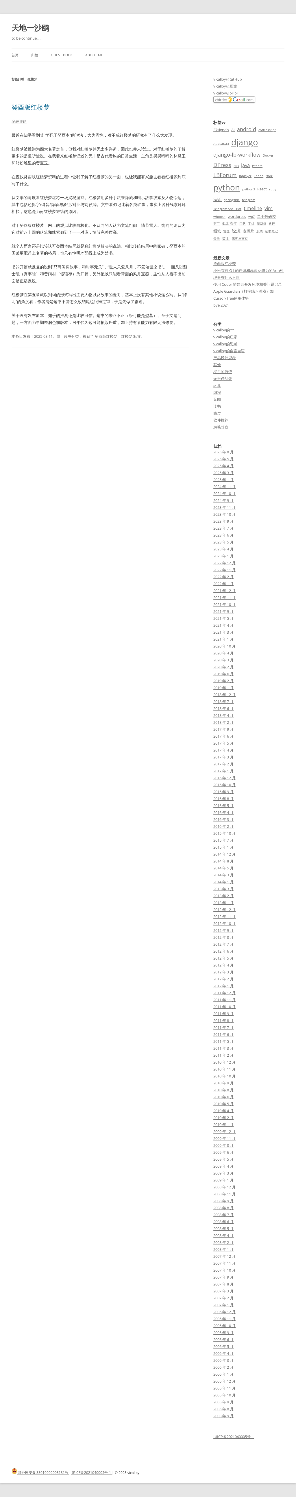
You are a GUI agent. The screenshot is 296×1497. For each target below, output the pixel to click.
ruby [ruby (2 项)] (272, 189)
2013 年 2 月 (223, 895)
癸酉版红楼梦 (31, 107)
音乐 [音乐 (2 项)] (216, 239)
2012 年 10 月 (224, 923)
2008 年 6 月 (223, 1221)
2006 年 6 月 (223, 1339)
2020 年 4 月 (223, 653)
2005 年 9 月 (223, 1402)
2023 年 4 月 (223, 549)
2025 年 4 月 (223, 465)
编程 (217, 392)
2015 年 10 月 (224, 833)
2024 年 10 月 (224, 493)
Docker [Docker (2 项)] (268, 155)
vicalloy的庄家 (225, 337)
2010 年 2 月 (223, 1117)
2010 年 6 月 (223, 1096)
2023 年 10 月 (224, 514)
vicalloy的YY (223, 330)
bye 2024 (221, 305)
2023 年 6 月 (223, 535)
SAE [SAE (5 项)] (217, 199)
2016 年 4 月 (223, 812)
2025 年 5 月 (223, 458)
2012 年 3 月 (223, 972)
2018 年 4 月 (223, 715)
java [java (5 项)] (245, 165)
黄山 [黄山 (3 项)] (226, 238)
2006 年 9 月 (223, 1332)
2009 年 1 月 (223, 1180)
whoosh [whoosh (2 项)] (219, 217)
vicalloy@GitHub (227, 79)
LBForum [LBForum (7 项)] (225, 175)
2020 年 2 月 (223, 666)
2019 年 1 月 (223, 687)
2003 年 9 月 (223, 1415)
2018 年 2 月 (223, 722)
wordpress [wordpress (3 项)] (237, 216)
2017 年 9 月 (223, 729)
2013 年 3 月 (223, 888)
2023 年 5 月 (223, 542)
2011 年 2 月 (223, 1055)
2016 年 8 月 (223, 798)
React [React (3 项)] (262, 189)
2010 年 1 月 (223, 1124)
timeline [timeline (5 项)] (253, 208)
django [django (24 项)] (244, 142)
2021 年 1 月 (223, 639)
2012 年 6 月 (223, 951)
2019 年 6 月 (223, 673)
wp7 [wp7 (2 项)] (251, 217)
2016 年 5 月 (223, 805)
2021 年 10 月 (224, 604)
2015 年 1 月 (223, 847)
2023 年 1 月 (223, 556)
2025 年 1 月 (223, 479)
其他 (217, 364)
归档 (34, 55)
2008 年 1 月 (223, 1249)
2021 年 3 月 (223, 632)
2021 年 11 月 (224, 597)
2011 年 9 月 (223, 1013)
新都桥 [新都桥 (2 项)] (261, 224)
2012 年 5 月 (223, 958)
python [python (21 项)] (226, 187)
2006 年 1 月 (223, 1374)
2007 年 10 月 (224, 1270)
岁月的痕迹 (222, 371)
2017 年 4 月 (223, 750)
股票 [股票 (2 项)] (259, 231)
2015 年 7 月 (223, 840)
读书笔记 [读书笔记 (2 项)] (271, 231)
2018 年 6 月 (223, 708)
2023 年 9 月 (223, 521)
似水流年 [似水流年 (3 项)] (229, 223)
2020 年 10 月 (224, 646)
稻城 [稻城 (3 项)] (217, 230)
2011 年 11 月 (224, 999)
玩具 (217, 385)
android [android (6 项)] (246, 129)
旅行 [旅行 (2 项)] (272, 224)
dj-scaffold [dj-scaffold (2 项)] (221, 144)
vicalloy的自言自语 (229, 350)
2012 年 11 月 (224, 916)
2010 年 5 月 (223, 1103)
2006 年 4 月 (223, 1353)
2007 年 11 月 (224, 1263)
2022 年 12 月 (224, 562)
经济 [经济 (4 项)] (236, 230)
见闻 (217, 399)
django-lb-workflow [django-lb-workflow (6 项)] (236, 154)
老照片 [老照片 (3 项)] (248, 230)
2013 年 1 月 (223, 902)
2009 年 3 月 (223, 1173)
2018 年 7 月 (223, 701)
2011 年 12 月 (224, 992)
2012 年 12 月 (224, 909)
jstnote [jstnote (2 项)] (257, 166)
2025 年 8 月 (223, 452)
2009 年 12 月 (224, 1131)
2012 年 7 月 (223, 944)
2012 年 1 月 (223, 985)
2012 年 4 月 (223, 965)
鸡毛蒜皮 (220, 427)
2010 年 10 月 (224, 1076)
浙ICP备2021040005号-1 (233, 1436)
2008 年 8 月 (223, 1207)
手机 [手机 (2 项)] (251, 224)
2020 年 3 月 (223, 660)
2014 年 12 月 (224, 854)
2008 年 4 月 (223, 1235)
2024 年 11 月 (224, 486)
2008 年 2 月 (223, 1242)
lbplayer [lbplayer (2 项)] (245, 176)
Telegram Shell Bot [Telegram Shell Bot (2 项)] (227, 209)
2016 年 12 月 (224, 777)
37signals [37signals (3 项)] (221, 129)
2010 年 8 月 (223, 1089)
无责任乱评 (222, 378)
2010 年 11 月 (224, 1069)
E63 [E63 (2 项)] (236, 166)
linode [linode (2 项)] (258, 176)
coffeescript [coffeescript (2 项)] (267, 130)
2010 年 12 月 (224, 1062)
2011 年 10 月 (224, 1006)
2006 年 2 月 (223, 1367)
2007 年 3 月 (223, 1291)
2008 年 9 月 (223, 1200)
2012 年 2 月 (223, 979)
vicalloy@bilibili (226, 93)
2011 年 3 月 (223, 1048)
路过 (217, 413)
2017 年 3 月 (223, 757)
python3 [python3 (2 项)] (248, 189)
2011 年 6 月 (223, 1034)
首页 (15, 55)
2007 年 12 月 (224, 1256)
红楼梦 (126, 336)
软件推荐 (220, 420)
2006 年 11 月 (224, 1318)
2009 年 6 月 (223, 1152)
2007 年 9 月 (223, 1277)
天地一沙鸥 (30, 28)
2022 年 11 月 (224, 569)
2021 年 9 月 (223, 611)
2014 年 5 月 (223, 868)
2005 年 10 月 (224, 1395)
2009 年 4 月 (223, 1166)
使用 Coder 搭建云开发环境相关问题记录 (247, 284)
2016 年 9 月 (223, 791)
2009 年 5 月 (223, 1159)
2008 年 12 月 (224, 1187)
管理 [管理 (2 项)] (226, 231)
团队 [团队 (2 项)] (242, 224)
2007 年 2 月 (223, 1298)
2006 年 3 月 (223, 1360)
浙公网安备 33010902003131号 (40, 1472)
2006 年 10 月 (224, 1325)
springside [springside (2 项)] (232, 200)
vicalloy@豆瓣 (225, 86)
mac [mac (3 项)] (269, 175)
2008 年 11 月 (224, 1194)
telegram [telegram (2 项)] (248, 200)
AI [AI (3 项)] (233, 129)
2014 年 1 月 (223, 881)
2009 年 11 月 (224, 1138)
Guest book (62, 55)
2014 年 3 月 (223, 875)
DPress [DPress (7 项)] (222, 165)
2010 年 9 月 (223, 1083)
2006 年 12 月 (224, 1311)
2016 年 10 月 (224, 784)
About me (94, 55)
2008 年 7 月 (223, 1214)
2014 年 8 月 (223, 861)
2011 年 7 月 (223, 1027)
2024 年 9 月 (223, 500)
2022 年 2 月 (223, 576)
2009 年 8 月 (223, 1145)
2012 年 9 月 (223, 930)
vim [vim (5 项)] (268, 208)
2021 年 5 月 (223, 618)
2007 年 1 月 (223, 1304)
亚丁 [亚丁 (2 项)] (216, 224)
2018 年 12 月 (224, 694)
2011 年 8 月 (223, 1020)
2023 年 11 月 (224, 507)
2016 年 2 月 (223, 826)
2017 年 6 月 (223, 736)
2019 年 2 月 (223, 680)
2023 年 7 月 (223, 528)
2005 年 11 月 (224, 1388)
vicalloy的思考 (225, 343)
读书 (67, 336)
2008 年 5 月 (223, 1228)
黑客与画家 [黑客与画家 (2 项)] (240, 239)
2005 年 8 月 (223, 1408)
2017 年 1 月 (223, 770)
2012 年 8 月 (223, 937)
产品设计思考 (224, 357)
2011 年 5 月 (223, 1041)
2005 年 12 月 (224, 1381)
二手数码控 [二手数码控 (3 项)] (266, 216)
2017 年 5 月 (223, 743)
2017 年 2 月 (223, 764)
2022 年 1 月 (223, 583)
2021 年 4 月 (223, 625)
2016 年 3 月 (223, 819)
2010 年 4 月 (223, 1110)
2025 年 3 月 (223, 472)
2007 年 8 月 (223, 1284)
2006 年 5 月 (223, 1346)
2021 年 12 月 (224, 590)
